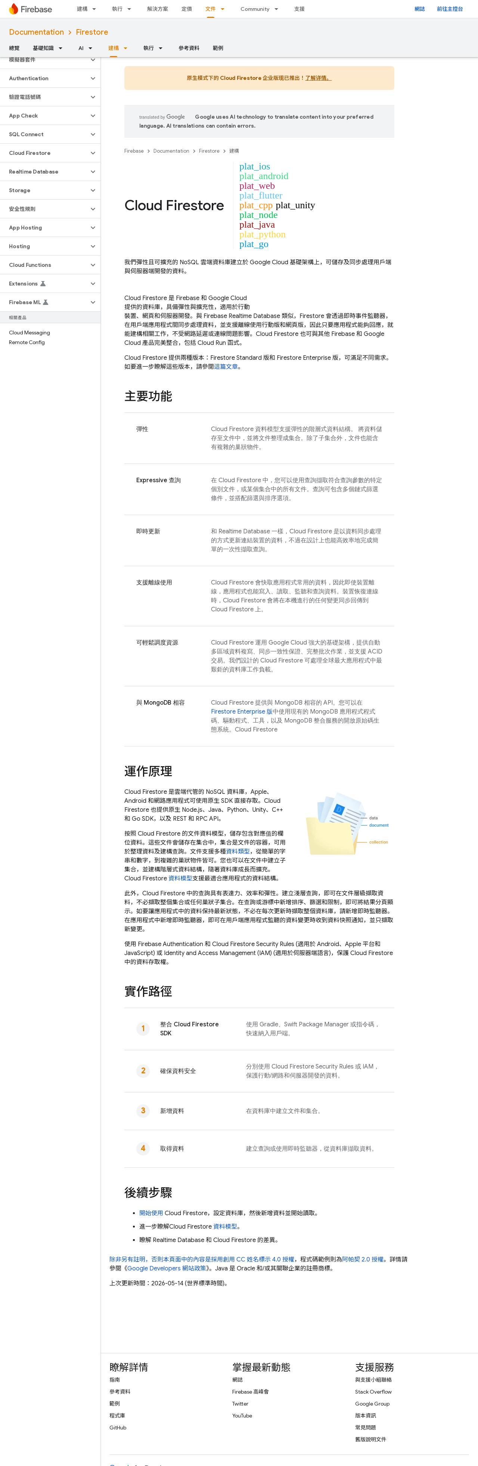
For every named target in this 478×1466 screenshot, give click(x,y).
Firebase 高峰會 (250, 1391)
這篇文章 (226, 367)
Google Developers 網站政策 (166, 1268)
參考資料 (189, 48)
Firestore (92, 32)
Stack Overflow (373, 1391)
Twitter (240, 1403)
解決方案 (157, 9)
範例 (218, 48)
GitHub (117, 1427)
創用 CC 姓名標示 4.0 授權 (258, 1259)
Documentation (36, 32)
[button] (44, 60)
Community (255, 9)
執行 (117, 9)
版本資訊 (365, 1415)
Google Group (372, 1403)
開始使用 (151, 1213)
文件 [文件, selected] (210, 9)
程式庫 (117, 1415)
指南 (114, 1379)
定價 (186, 9)
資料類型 (238, 851)
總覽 (14, 48)
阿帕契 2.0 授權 (363, 1259)
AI (81, 48)
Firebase (134, 151)
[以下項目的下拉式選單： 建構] (96, 9)
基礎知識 (43, 48)
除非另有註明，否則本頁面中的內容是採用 (166, 1259)
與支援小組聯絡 (373, 1379)
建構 (82, 9)
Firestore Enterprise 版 (242, 711)
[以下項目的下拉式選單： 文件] (225, 9)
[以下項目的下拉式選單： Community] (279, 9)
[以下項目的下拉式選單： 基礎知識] (63, 48)
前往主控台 (450, 9)
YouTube (242, 1415)
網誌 (420, 9)
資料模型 (180, 878)
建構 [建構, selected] (113, 48)
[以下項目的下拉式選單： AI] (93, 48)
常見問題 (365, 1427)
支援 (299, 9)
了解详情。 (318, 78)
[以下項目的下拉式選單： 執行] (131, 9)
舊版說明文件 (371, 1439)
